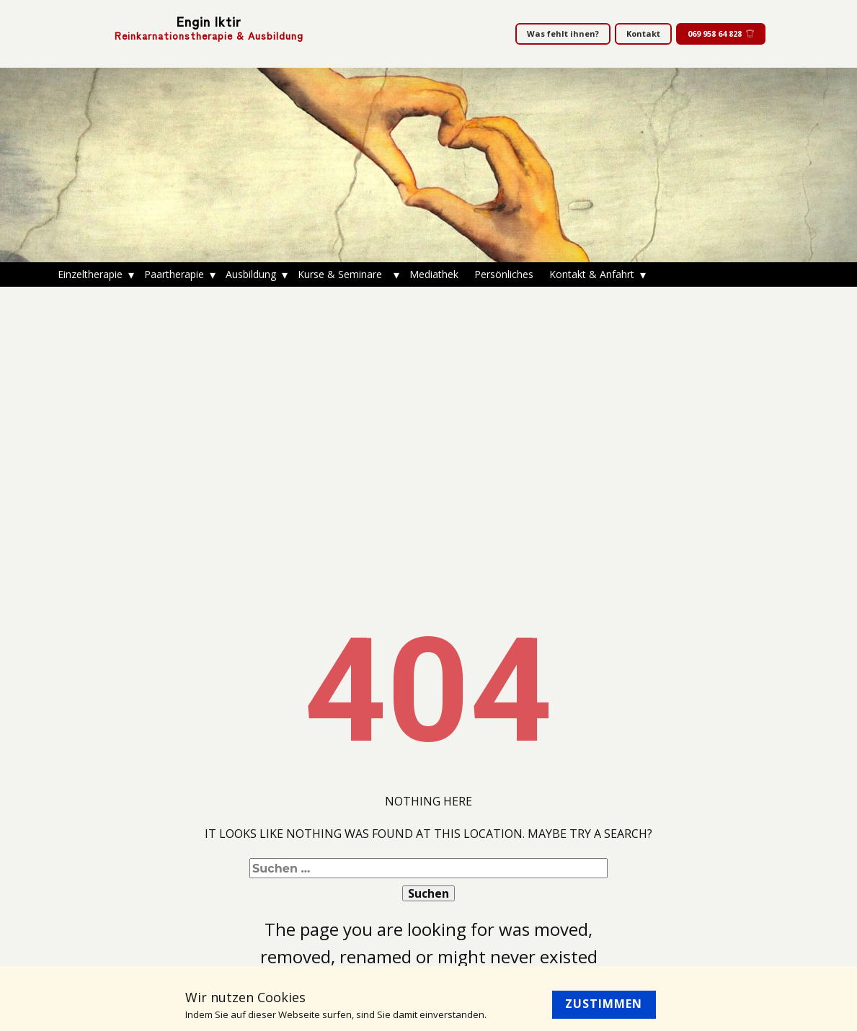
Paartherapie (174, 274)
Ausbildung (251, 274)
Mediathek (433, 274)
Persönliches (503, 274)
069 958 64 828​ (721, 33)
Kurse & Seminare (343, 274)
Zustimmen (603, 1004)
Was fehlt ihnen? (563, 33)
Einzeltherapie (90, 274)
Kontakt (643, 33)
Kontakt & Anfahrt (591, 274)
